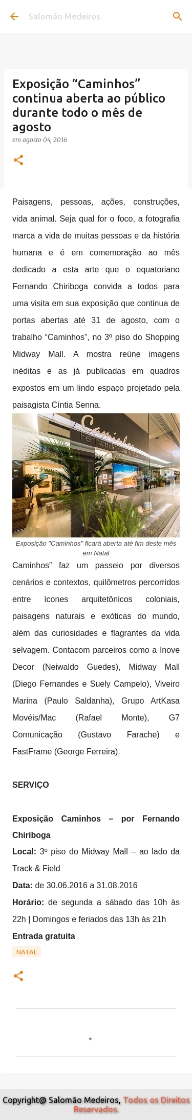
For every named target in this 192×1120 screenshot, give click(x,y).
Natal (26, 951)
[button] (18, 161)
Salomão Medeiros (64, 16)
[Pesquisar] (178, 16)
